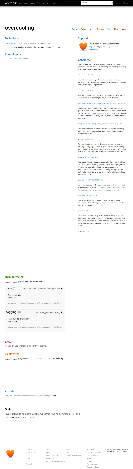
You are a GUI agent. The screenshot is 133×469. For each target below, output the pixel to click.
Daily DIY (81, 211)
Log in (7, 282)
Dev (68, 449)
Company (30, 449)
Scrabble (16, 417)
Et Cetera (91, 449)
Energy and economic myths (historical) (90, 124)
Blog (48, 452)
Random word (52, 3)
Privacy (89, 461)
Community (24, 3)
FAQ (27, 461)
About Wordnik (31, 452)
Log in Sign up (122, 3)
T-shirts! (29, 464)
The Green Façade (83, 75)
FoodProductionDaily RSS (86, 195)
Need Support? (92, 455)
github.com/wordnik (74, 455)
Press (28, 455)
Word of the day (37, 3)
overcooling (93, 49)
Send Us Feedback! (94, 452)
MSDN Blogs (82, 231)
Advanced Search (93, 467)
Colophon (29, 458)
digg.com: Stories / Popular (86, 157)
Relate (83, 29)
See (109, 29)
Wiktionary (12, 43)
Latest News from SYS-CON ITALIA (89, 180)
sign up (16, 282)
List (91, 29)
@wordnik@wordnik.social (56, 461)
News (48, 449)
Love (124, 29)
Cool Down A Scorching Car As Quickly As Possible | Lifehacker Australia (100, 103)
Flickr (53, 396)
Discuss (100, 29)
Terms (89, 458)
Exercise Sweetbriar (84, 139)
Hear (116, 29)
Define (74, 29)
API (68, 452)
